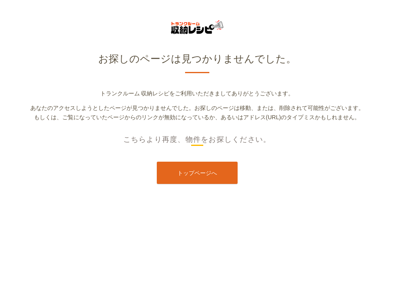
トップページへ (197, 173)
